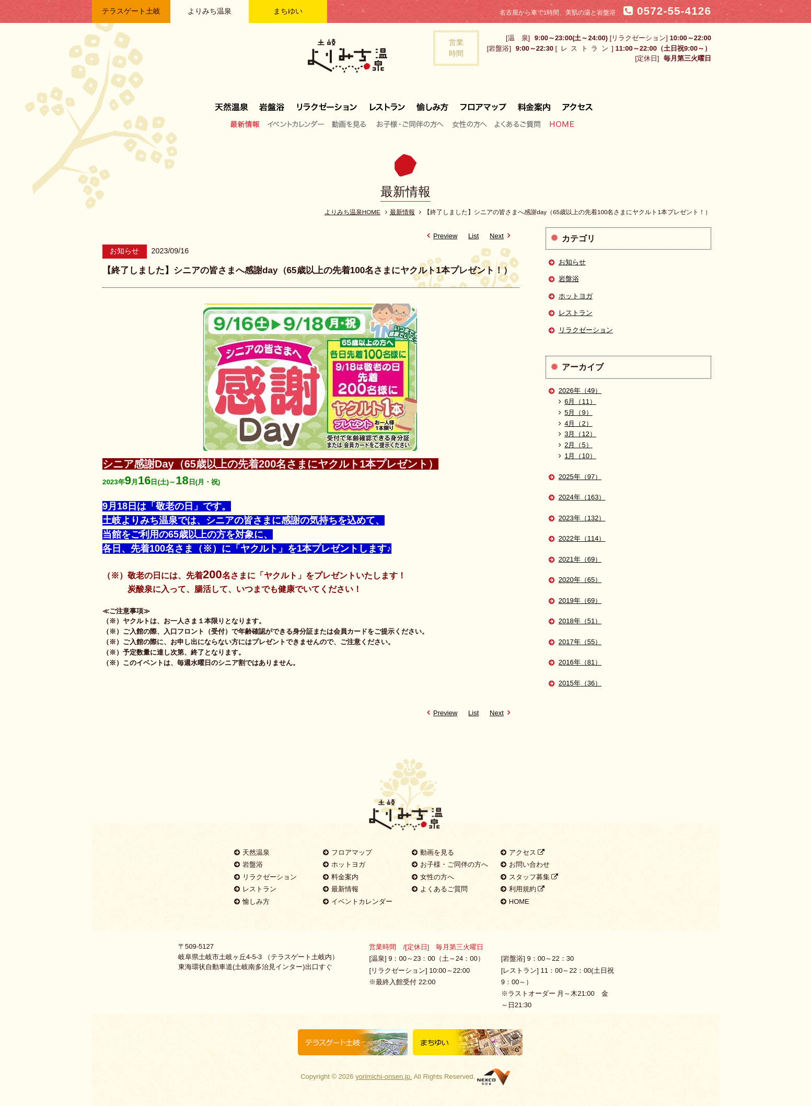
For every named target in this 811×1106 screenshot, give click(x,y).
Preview (440, 236)
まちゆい (288, 11)
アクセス (575, 102)
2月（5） (576, 445)
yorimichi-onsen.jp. (383, 1076)
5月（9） (576, 412)
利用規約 (523, 889)
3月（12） (577, 434)
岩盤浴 (272, 102)
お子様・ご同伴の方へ (410, 124)
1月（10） (577, 456)
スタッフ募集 (530, 877)
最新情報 (247, 124)
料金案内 (534, 102)
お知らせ (572, 262)
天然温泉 (234, 102)
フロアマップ (483, 102)
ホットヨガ (576, 296)
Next (502, 236)
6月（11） (577, 401)
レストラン (387, 102)
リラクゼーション (327, 102)
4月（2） (576, 423)
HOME (559, 124)
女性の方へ (469, 124)
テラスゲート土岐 (131, 11)
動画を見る (350, 124)
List (473, 236)
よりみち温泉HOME (352, 211)
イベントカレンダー (296, 124)
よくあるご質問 (517, 124)
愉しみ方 (433, 102)
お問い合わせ (525, 864)
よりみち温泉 (209, 11)
